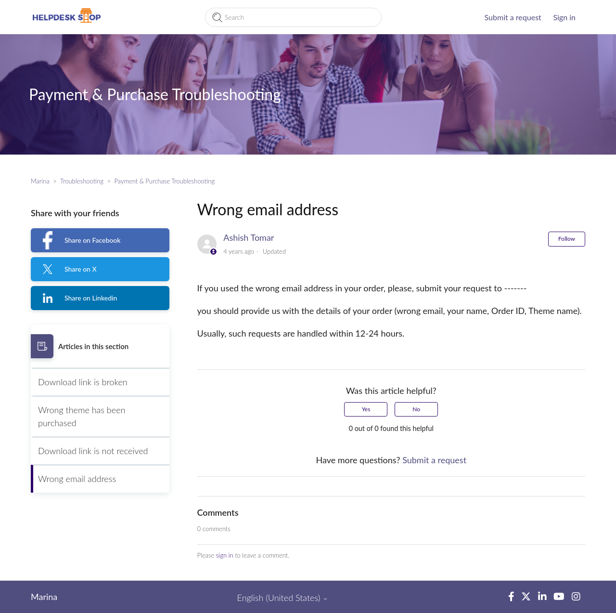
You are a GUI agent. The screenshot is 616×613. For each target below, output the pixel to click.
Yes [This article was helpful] (366, 409)
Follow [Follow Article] (566, 238)
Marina (40, 181)
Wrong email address (77, 478)
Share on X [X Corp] (80, 269)
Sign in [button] (564, 17)
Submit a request (513, 17)
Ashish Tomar (248, 237)
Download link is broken (83, 382)
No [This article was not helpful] (416, 409)
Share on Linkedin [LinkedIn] (90, 298)
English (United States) (283, 598)
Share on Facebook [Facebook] (92, 240)
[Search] (293, 17)
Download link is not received (93, 450)
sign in (224, 555)
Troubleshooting (81, 181)
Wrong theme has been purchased (81, 416)
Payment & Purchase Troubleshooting (164, 181)
